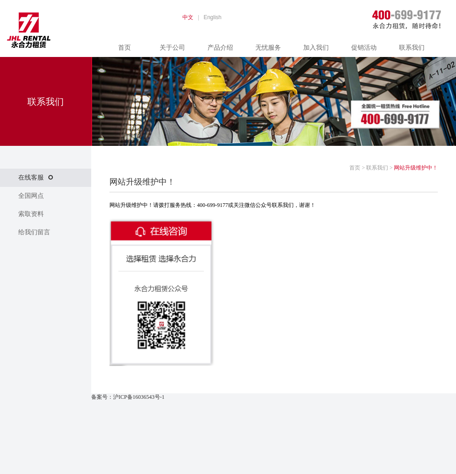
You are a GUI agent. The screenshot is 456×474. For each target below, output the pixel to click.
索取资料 (31, 214)
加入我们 (316, 47)
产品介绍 (220, 47)
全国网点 (31, 195)
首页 (124, 47)
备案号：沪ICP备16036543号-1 (128, 397)
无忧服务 (268, 47)
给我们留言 (34, 232)
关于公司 (172, 47)
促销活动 (364, 47)
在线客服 (35, 177)
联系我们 (412, 47)
